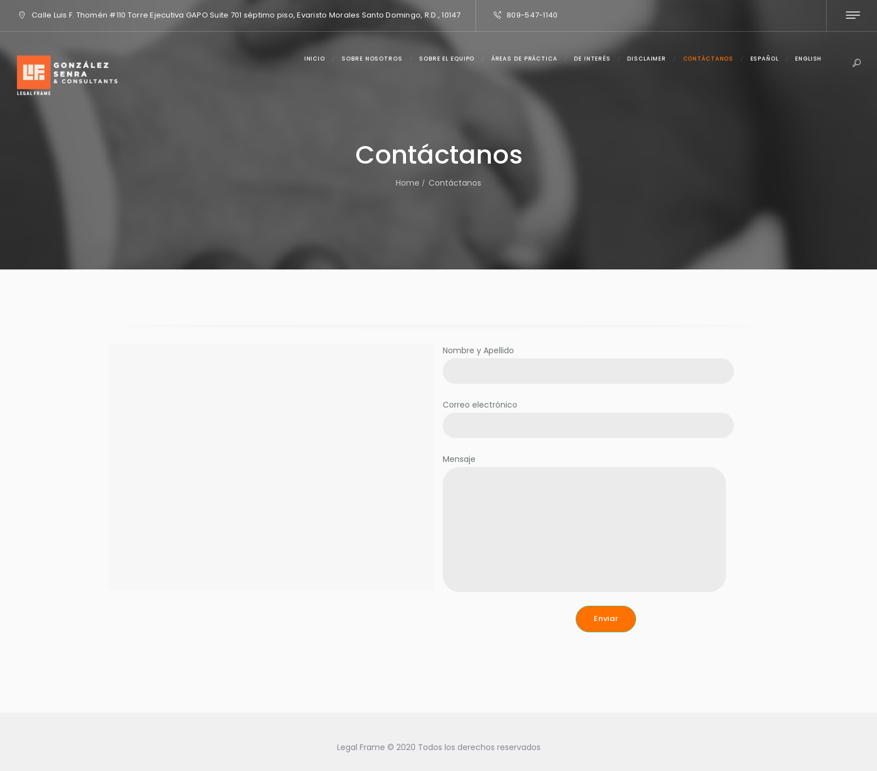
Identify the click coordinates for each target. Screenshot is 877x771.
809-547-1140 (532, 15)
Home (408, 183)
